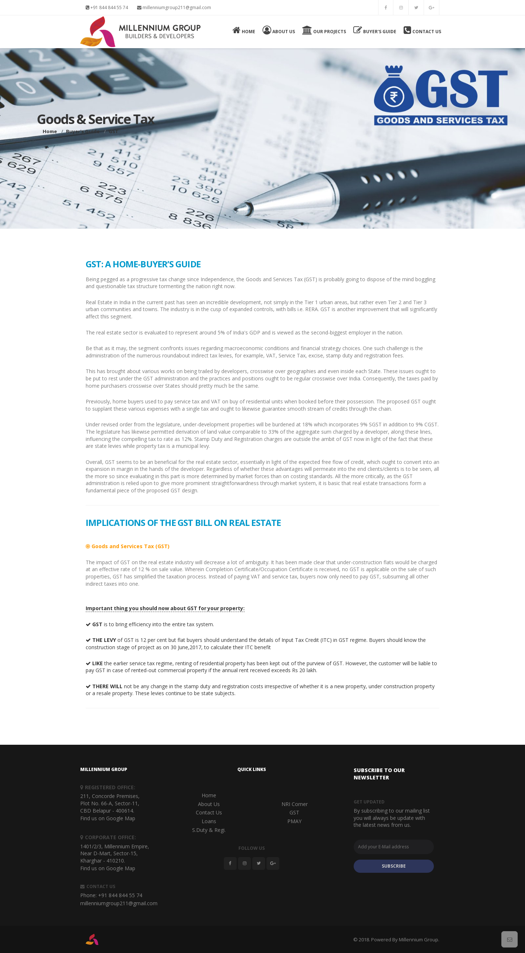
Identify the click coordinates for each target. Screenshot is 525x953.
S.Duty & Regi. (209, 829)
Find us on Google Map (107, 818)
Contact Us (422, 30)
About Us (278, 30)
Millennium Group (418, 939)
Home (244, 30)
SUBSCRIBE (394, 866)
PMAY (294, 821)
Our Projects (324, 30)
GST (294, 812)
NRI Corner (294, 804)
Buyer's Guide (374, 30)
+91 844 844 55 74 (107, 7)
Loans (209, 821)
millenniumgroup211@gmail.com (174, 7)
